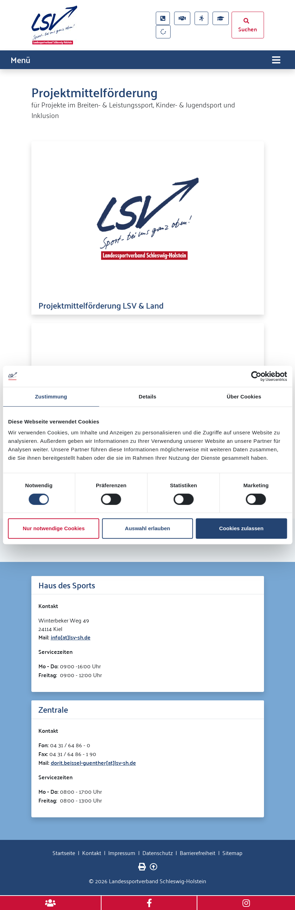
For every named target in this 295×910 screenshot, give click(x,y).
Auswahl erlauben (147, 528)
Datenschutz (157, 852)
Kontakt (91, 852)
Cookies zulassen (241, 528)
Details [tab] (147, 397)
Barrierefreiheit (197, 852)
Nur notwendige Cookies (54, 528)
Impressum (121, 852)
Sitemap (232, 852)
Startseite (64, 852)
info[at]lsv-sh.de (71, 637)
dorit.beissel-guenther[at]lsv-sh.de (93, 762)
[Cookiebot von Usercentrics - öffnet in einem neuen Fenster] (256, 376)
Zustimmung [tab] (51, 397)
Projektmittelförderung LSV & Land (101, 304)
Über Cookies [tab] (244, 397)
